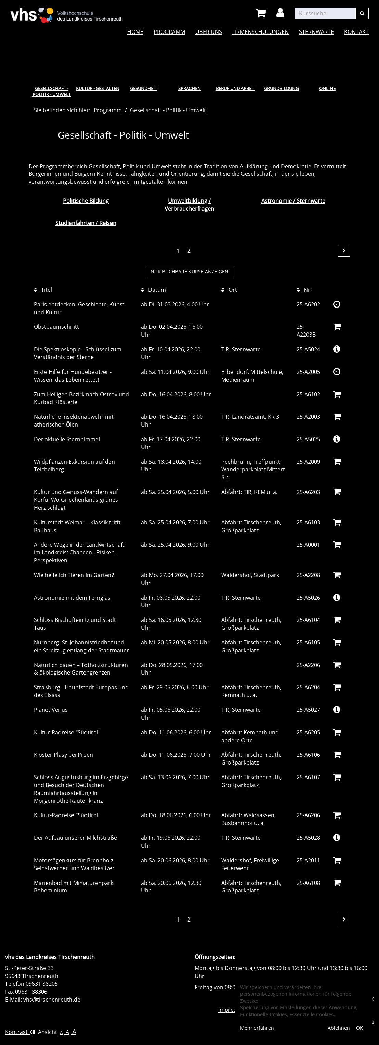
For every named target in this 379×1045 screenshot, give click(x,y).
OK (359, 1027)
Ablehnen (339, 1027)
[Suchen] (362, 13)
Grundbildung (281, 88)
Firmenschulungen (260, 32)
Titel (43, 289)
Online (327, 88)
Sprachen (189, 88)
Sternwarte (316, 32)
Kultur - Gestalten (97, 88)
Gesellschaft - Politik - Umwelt (51, 91)
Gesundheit (143, 88)
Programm (169, 32)
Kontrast (20, 1032)
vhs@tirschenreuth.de (51, 999)
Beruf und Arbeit (235, 88)
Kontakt (356, 32)
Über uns (208, 32)
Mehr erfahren (257, 1027)
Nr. (304, 289)
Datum (153, 289)
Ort (229, 289)
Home (135, 32)
